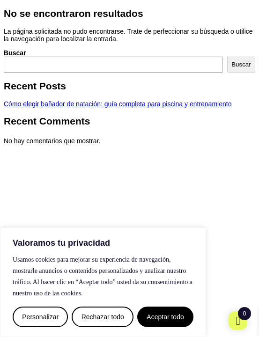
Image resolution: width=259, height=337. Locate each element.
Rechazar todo (102, 317)
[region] (103, 282)
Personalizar (40, 317)
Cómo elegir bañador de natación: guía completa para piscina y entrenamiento (117, 104)
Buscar (15, 53)
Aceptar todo (165, 317)
